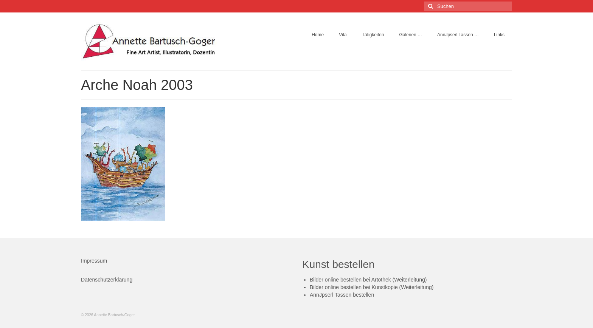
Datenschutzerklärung (106, 280)
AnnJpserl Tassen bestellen (342, 295)
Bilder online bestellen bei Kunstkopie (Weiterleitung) (371, 287)
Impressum (94, 261)
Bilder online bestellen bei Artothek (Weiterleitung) (368, 280)
